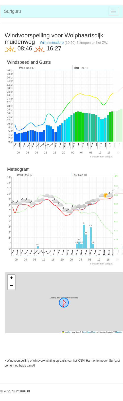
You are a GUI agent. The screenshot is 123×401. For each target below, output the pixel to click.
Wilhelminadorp (52, 43)
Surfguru (12, 11)
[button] (64, 303)
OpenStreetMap (88, 332)
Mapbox (118, 332)
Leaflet (66, 332)
